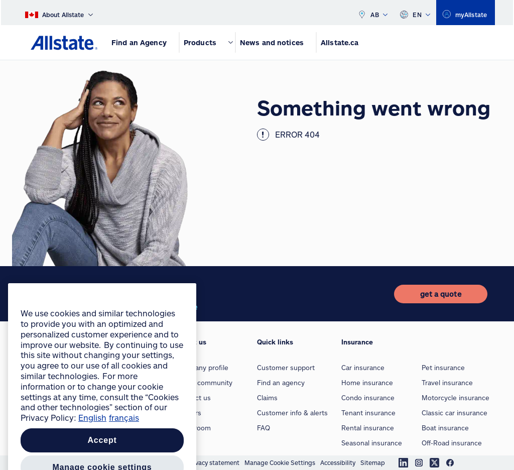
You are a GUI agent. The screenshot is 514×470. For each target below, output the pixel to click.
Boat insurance (445, 428)
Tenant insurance (368, 413)
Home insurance (367, 383)
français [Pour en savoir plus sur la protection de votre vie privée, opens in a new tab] (124, 455)
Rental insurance (367, 428)
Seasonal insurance (371, 443)
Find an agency (281, 383)
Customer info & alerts (292, 413)
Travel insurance (447, 383)
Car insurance (362, 368)
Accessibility (337, 462)
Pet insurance (443, 368)
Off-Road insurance (452, 443)
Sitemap (372, 462)
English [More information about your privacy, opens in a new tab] (92, 455)
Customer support (286, 368)
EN (415, 12)
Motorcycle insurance (455, 398)
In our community (204, 383)
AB (372, 12)
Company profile (202, 368)
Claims (267, 398)
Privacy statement (213, 462)
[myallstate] (465, 12)
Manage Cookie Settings (279, 462)
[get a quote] (440, 294)
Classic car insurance (454, 413)
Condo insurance (368, 398)
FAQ (263, 428)
